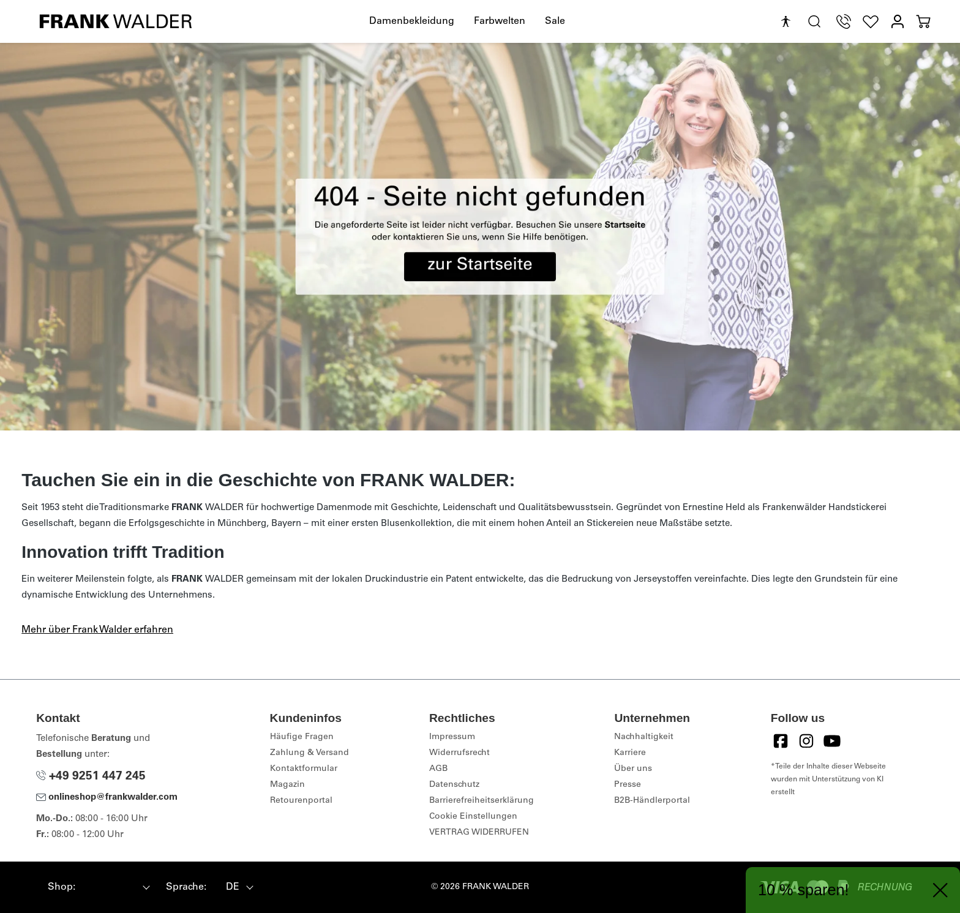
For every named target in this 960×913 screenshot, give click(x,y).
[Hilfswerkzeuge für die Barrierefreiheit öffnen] (785, 22)
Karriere (630, 753)
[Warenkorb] (923, 22)
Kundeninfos (306, 718)
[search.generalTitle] (814, 22)
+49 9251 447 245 (91, 777)
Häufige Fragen (302, 737)
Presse (627, 785)
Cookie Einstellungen (473, 817)
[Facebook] (780, 741)
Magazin (287, 785)
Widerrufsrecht (459, 753)
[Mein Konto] (897, 22)
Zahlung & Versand (309, 753)
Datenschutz (454, 785)
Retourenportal (301, 801)
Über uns (633, 769)
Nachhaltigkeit (643, 737)
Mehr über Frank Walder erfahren (97, 630)
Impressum (452, 737)
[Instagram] (806, 741)
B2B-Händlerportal (652, 801)
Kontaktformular (303, 769)
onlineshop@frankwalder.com (107, 797)
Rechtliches (462, 718)
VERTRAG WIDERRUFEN (479, 832)
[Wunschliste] (871, 21)
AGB (438, 769)
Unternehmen (652, 718)
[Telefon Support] (844, 22)
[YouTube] (832, 741)
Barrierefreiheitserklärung (481, 801)
